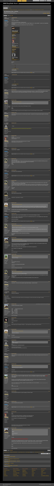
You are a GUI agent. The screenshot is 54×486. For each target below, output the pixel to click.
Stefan (6, 202)
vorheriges (44, 13)
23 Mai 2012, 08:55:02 (13, 317)
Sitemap (33, 475)
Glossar (33, 471)
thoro (6, 158)
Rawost (6, 100)
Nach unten (5, 15)
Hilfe (39, 484)
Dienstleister (42, 470)
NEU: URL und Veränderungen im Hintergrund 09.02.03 (11, 458)
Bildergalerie (24, 470)
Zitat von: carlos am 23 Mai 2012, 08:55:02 (17, 429)
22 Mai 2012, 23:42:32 (13, 281)
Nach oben (5, 450)
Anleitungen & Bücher (6, 470)
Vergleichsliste (6, 475)
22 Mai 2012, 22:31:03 (13, 237)
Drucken (49, 15)
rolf (5, 89)
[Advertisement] (26, 77)
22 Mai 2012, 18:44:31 (13, 135)
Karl (6, 17)
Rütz (6, 340)
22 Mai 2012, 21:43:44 (13, 202)
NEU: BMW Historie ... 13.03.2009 (8, 463)
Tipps (42, 474)
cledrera (6, 135)
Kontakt (33, 474)
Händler (42, 471)
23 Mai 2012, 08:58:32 (13, 329)
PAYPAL (31, 72)
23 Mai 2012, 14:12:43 (13, 401)
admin (9, 459)
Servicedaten (24, 475)
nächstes (48, 13)
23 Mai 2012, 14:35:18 (13, 411)
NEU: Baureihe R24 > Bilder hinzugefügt (9, 456)
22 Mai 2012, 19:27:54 (13, 148)
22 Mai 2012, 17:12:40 (13, 112)
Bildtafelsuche (34, 470)
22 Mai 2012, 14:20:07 (14, 17)
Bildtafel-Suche (24, 471)
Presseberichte (15, 474)
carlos (6, 317)
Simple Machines (9, 484)
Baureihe (5, 471)
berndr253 (7, 237)
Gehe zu (40, 453)
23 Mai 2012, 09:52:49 (13, 353)
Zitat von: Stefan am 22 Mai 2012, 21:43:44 (17, 239)
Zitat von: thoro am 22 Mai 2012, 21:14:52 (17, 204)
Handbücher (24, 474)
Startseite (5, 474)
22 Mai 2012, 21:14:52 (13, 180)
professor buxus (8, 254)
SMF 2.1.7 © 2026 (5, 484)
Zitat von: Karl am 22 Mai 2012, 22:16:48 (17, 225)
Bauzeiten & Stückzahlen (16, 470)
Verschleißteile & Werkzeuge (45, 475)
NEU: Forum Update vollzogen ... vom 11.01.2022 (11, 465)
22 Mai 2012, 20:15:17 (13, 158)
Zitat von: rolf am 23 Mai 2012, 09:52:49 (17, 365)
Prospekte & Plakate (15, 475)
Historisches (14, 471)
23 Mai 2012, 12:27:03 (13, 374)
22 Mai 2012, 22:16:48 (13, 213)
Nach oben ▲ (49, 484)
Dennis (6, 374)
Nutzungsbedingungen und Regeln (44, 484)
